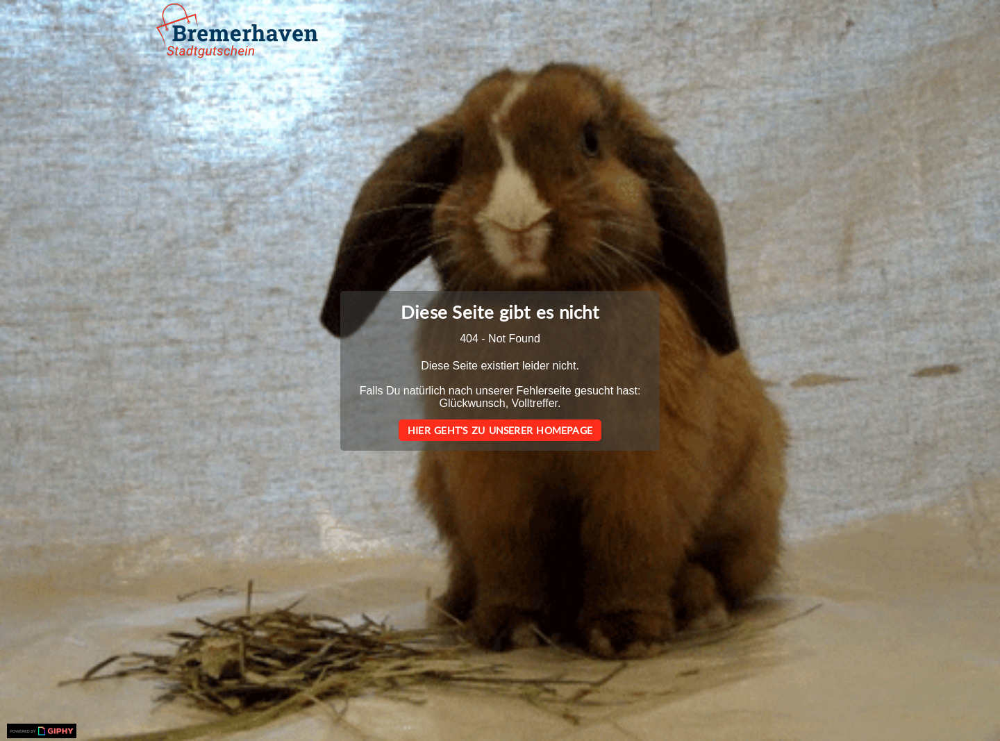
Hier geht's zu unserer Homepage (500, 430)
